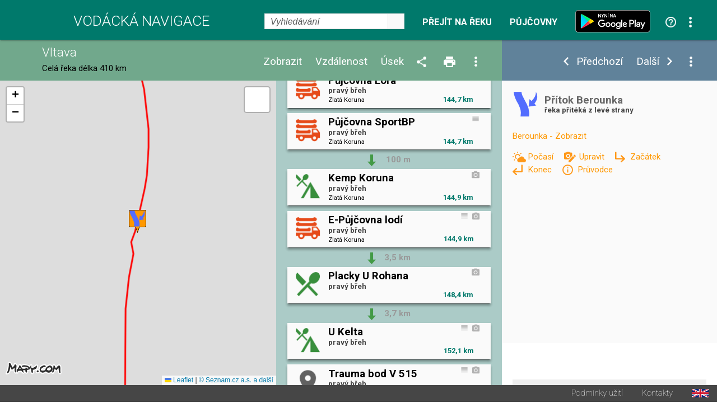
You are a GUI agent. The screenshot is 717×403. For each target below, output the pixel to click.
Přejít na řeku (457, 22)
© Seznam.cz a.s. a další (236, 381)
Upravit (593, 157)
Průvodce (595, 170)
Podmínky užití (597, 394)
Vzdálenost (341, 62)
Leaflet (179, 381)
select (396, 21)
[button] (137, 221)
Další (647, 62)
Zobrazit (282, 62)
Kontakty (657, 394)
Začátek (645, 157)
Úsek (392, 62)
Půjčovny (533, 22)
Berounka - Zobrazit (549, 136)
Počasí (542, 157)
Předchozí (599, 62)
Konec (541, 170)
